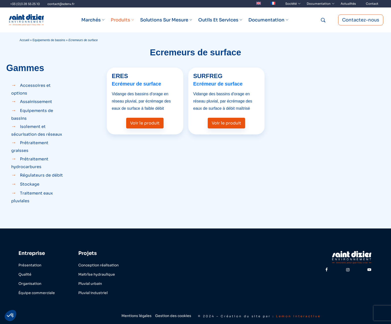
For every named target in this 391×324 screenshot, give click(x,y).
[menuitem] (258, 3)
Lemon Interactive (298, 316)
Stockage (29, 184)
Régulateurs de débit (41, 175)
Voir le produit (145, 123)
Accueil (24, 40)
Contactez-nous (360, 20)
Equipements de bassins (48, 40)
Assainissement (36, 101)
